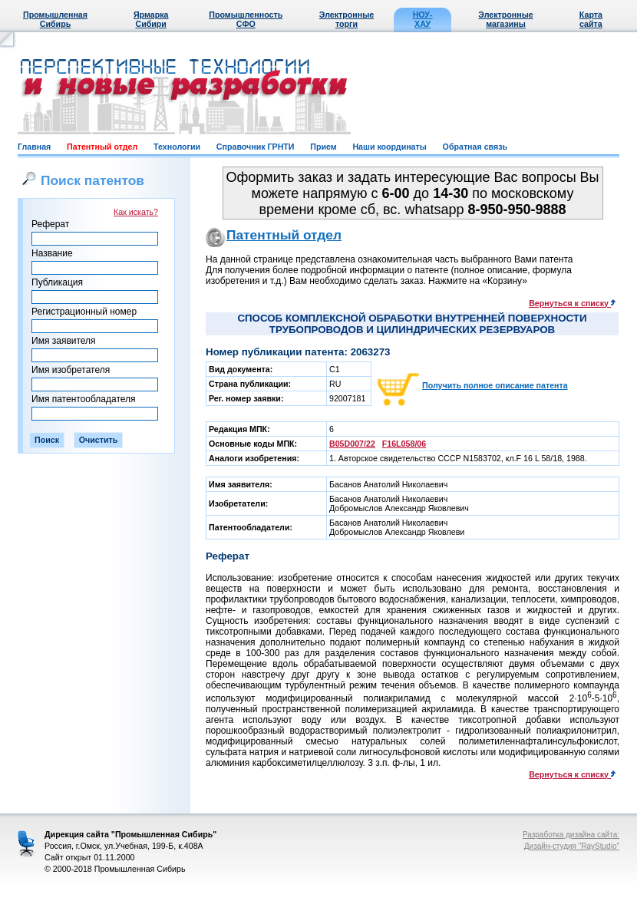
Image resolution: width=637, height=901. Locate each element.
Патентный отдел (102, 146)
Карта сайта (590, 19)
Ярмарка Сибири (151, 19)
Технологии (176, 146)
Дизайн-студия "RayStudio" (571, 846)
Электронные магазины (505, 19)
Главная (34, 146)
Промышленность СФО (245, 19)
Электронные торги (346, 19)
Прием (323, 146)
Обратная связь (475, 146)
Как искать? (136, 211)
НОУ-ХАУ (423, 19)
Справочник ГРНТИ (255, 146)
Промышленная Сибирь (55, 19)
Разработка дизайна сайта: (571, 834)
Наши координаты (389, 146)
